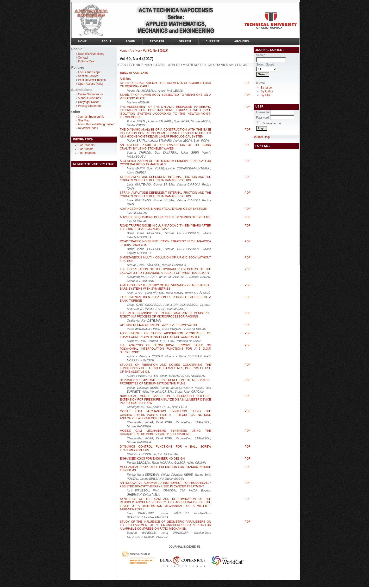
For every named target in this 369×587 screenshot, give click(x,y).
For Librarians (87, 153)
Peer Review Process (92, 80)
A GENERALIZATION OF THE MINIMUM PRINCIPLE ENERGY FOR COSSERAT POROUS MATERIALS (165, 162)
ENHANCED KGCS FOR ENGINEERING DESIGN (152, 458)
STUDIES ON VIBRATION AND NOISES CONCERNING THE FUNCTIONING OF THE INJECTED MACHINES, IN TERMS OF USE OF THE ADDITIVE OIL (165, 368)
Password (262, 117)
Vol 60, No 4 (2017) (155, 50)
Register (157, 41)
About (106, 41)
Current (213, 41)
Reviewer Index (88, 128)
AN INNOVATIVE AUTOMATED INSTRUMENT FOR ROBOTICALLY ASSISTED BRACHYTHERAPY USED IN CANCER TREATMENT (165, 484)
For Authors (86, 149)
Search (185, 41)
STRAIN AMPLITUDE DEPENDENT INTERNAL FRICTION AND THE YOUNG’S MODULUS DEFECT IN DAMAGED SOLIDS (165, 178)
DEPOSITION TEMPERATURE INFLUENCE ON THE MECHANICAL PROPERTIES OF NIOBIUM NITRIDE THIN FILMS (165, 381)
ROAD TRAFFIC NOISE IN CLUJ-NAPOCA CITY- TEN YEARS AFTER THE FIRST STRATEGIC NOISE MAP (165, 227)
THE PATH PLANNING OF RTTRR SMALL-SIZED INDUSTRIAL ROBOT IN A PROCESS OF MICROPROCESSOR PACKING (165, 314)
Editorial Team (87, 61)
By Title (265, 95)
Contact (83, 57)
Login (130, 41)
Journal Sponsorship (91, 116)
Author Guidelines (89, 98)
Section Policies (88, 76)
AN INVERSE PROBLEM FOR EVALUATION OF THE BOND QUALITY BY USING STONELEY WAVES (165, 146)
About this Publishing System (96, 124)
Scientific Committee (91, 53)
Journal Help (262, 137)
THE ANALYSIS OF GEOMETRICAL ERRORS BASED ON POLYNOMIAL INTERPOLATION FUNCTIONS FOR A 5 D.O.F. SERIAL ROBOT (165, 349)
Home (82, 41)
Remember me (271, 123)
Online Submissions (91, 94)
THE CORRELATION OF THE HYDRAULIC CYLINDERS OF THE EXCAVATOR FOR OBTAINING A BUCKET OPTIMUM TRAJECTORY (165, 271)
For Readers (87, 145)
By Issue (266, 87)
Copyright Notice (89, 102)
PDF (247, 83)
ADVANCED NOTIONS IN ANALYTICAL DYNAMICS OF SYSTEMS (163, 208)
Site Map (83, 120)
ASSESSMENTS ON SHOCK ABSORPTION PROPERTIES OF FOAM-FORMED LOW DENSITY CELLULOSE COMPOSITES (165, 335)
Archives (241, 41)
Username (262, 112)
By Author (267, 91)
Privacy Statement (89, 106)
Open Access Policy (91, 83)
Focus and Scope (89, 72)
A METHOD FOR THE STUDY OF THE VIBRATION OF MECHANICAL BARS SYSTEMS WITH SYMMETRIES (165, 287)
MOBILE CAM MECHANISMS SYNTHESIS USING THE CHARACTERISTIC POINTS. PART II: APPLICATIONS (165, 432)
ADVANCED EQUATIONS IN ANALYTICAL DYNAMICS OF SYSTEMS (165, 217)
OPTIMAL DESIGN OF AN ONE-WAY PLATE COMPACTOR (158, 325)
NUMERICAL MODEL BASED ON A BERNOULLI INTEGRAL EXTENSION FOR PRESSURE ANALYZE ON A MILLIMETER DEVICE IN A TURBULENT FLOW (165, 399)
